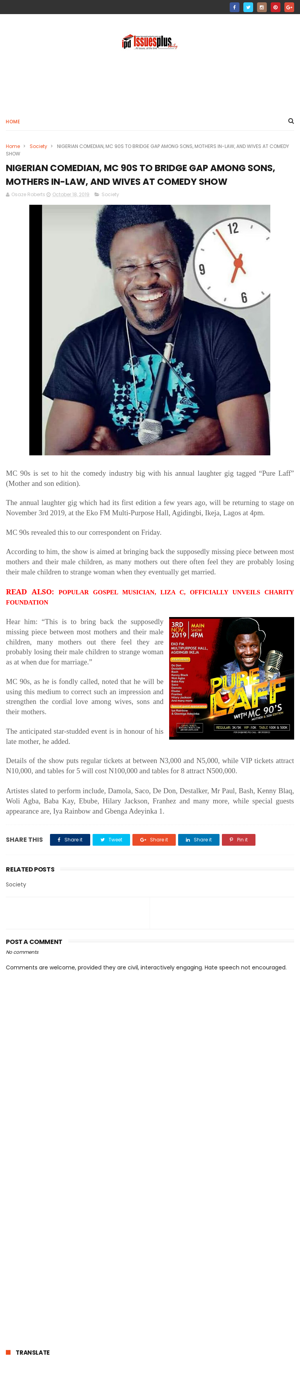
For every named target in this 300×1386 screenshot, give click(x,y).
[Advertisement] (150, 83)
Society (38, 147)
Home (13, 122)
